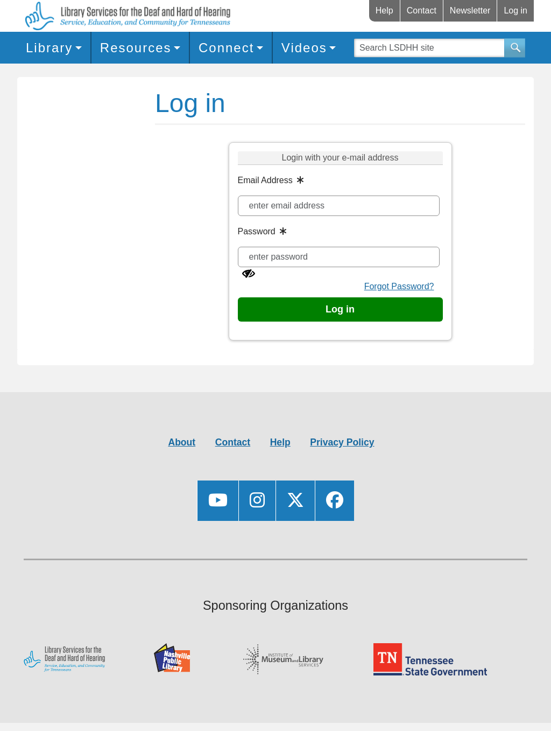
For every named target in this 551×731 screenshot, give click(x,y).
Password (257, 231)
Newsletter (470, 10)
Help (384, 10)
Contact (421, 10)
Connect (226, 47)
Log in (515, 10)
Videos (304, 47)
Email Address (265, 180)
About (181, 442)
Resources (136, 47)
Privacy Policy (342, 442)
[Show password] (248, 273)
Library (49, 47)
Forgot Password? (399, 286)
